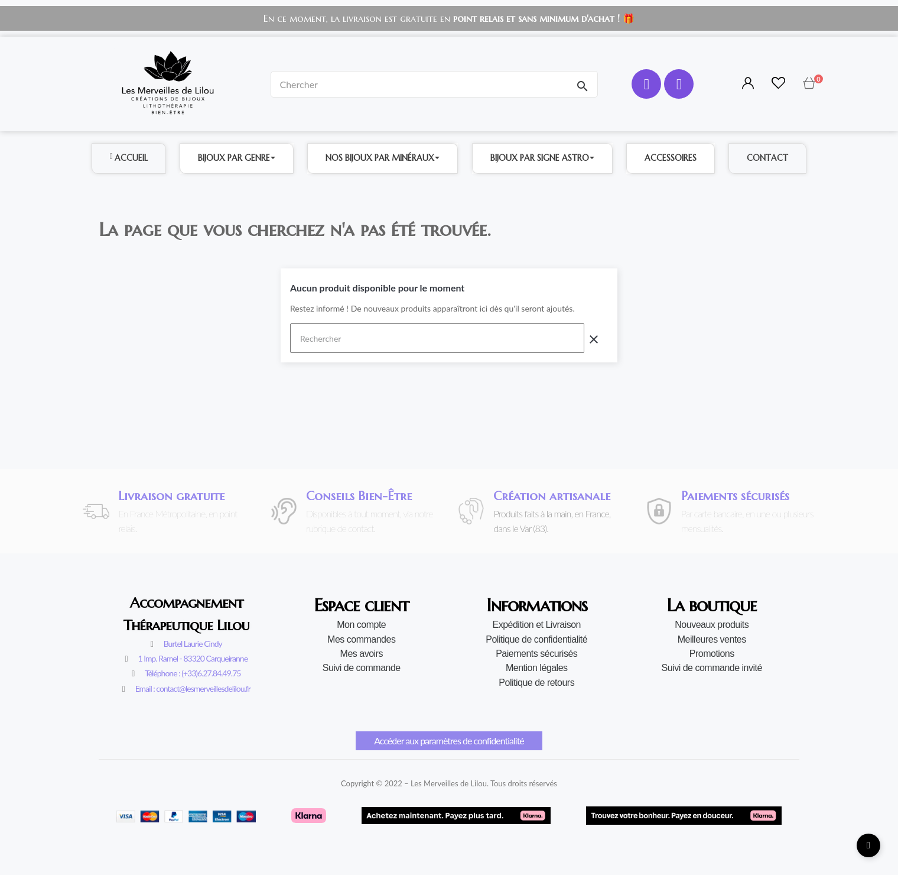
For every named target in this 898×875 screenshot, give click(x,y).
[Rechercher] (437, 338)
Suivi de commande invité (712, 668)
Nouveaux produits (712, 625)
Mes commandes (361, 639)
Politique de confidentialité (536, 639)
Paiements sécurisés (536, 654)
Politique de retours (536, 683)
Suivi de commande (362, 668)
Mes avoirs (361, 654)
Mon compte (361, 625)
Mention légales (537, 668)
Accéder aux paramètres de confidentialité (449, 740)
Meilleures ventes (712, 639)
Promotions (711, 654)
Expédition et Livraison (537, 625)
